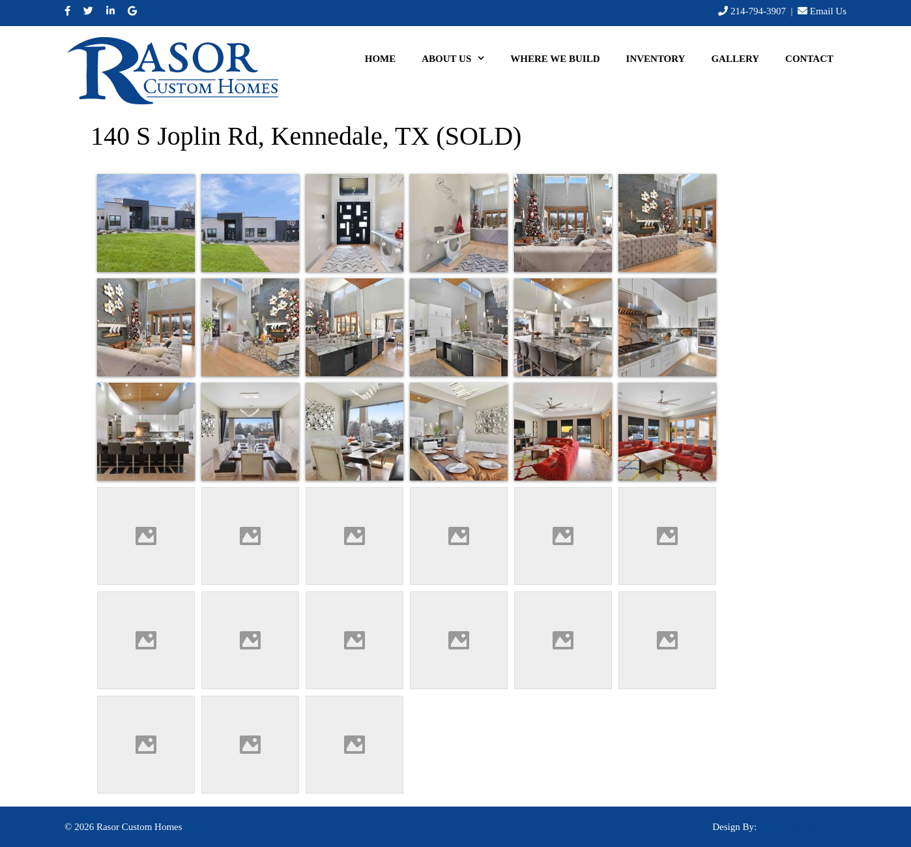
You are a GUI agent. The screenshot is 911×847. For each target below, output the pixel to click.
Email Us (828, 11)
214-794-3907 (758, 11)
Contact (809, 58)
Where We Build (555, 58)
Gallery (735, 58)
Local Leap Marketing (802, 827)
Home (380, 58)
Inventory (656, 58)
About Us (459, 58)
